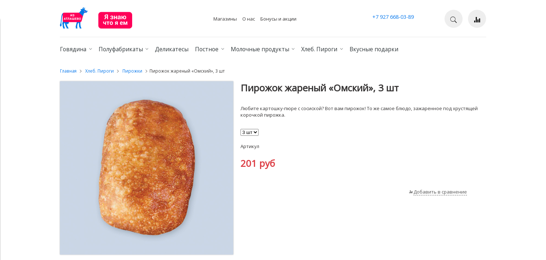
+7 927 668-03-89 (393, 16)
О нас (248, 19)
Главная (68, 71)
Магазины (225, 19)
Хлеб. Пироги (99, 71)
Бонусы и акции (278, 19)
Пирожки (132, 71)
